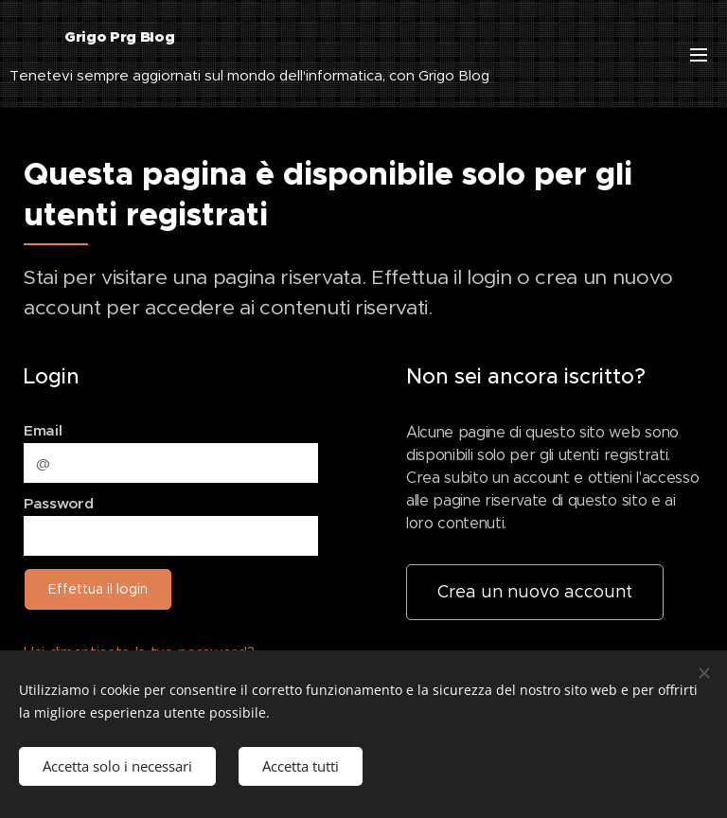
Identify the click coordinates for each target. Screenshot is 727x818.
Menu (698, 55)
